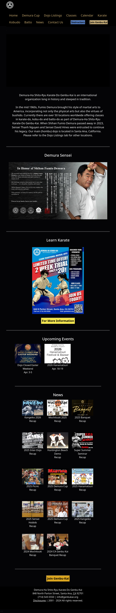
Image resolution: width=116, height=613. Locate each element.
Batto (28, 22)
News (40, 22)
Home (13, 15)
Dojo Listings (53, 15)
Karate (102, 15)
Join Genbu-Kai (98, 22)
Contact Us (55, 22)
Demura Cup (31, 15)
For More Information (58, 321)
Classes (71, 15)
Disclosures (39, 600)
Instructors (78, 22)
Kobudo (14, 22)
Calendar (87, 15)
